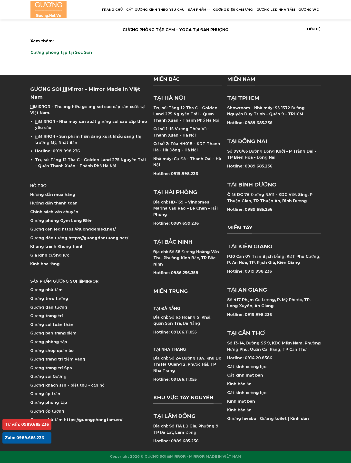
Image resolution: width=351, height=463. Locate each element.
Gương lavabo (241, 418)
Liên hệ (314, 29)
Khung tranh (71, 246)
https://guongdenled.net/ (89, 229)
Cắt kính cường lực (246, 366)
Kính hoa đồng (45, 264)
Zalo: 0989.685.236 (24, 437)
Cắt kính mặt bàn (245, 375)
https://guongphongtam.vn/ (93, 419)
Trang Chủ (112, 9)
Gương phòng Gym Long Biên (61, 220)
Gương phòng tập (48, 402)
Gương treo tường (49, 298)
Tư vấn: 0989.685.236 (27, 424)
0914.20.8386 (258, 358)
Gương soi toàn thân (51, 324)
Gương (60, 376)
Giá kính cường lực (49, 255)
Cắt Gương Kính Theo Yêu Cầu (155, 9)
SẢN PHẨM (199, 9)
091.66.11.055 (184, 332)
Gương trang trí (46, 316)
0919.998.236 (66, 151)
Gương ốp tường (47, 411)
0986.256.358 (184, 272)
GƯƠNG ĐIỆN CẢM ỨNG (233, 9)
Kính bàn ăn (239, 384)
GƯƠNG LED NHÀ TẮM (275, 9)
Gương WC (308, 9)
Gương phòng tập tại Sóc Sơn (61, 52)
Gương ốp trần (45, 393)
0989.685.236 (185, 441)
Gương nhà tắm (46, 289)
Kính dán (299, 418)
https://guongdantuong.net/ (98, 238)
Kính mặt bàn (241, 401)
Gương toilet (273, 418)
